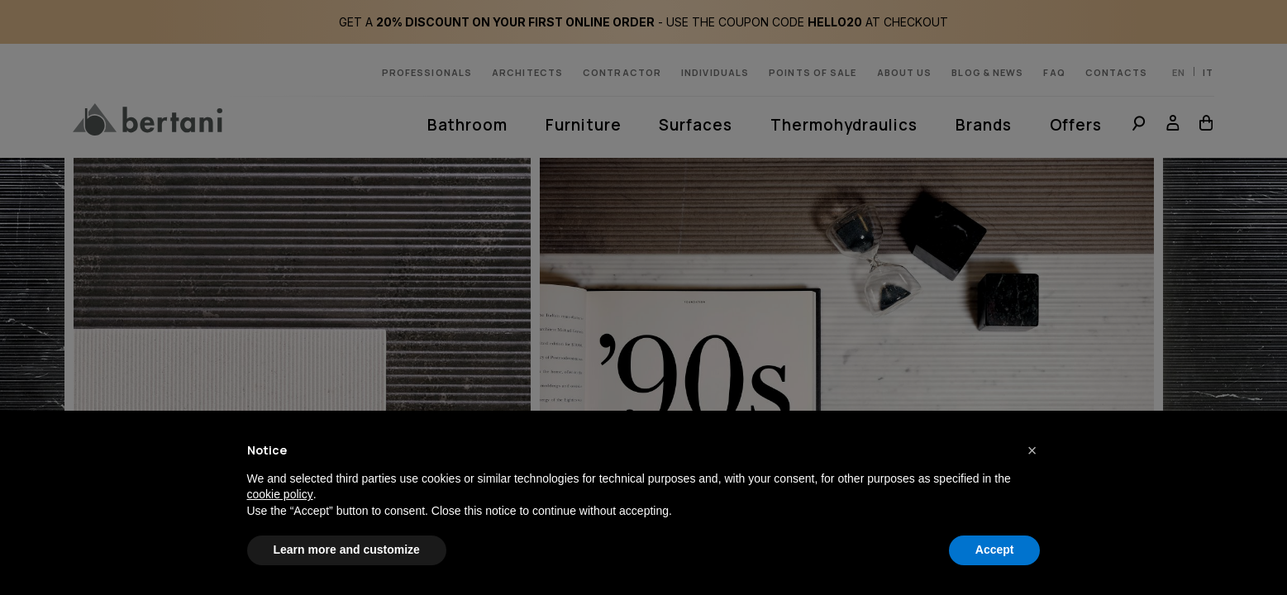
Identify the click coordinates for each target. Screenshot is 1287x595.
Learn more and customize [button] (347, 549)
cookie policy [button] (280, 494)
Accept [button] (994, 549)
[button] (1032, 450)
